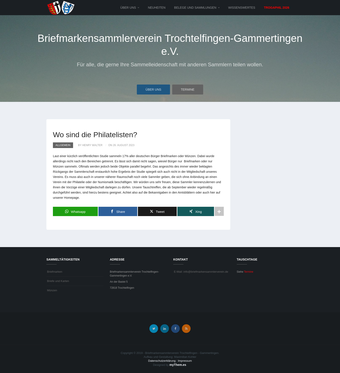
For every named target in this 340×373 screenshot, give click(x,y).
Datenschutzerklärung (161, 360)
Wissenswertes (241, 7)
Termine (188, 89)
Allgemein (63, 145)
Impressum (185, 360)
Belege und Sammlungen (195, 7)
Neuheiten (156, 7)
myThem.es (178, 364)
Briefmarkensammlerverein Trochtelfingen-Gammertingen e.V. (170, 45)
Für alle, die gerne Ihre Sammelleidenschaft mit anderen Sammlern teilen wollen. (170, 64)
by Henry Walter (90, 145)
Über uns (128, 7)
